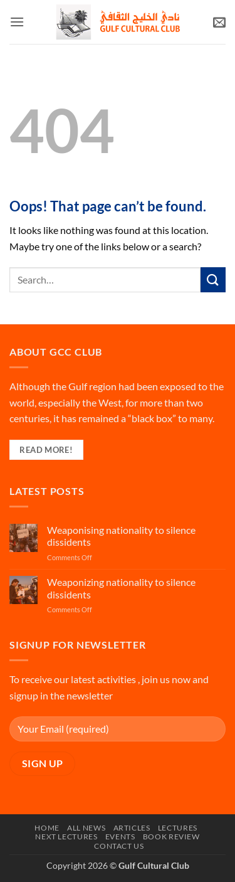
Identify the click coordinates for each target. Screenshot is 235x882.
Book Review (171, 836)
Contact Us (119, 846)
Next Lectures (66, 836)
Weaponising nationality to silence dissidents (121, 536)
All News (86, 827)
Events (120, 836)
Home (46, 827)
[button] (16, 21)
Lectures (177, 827)
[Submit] (213, 279)
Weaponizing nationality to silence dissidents (121, 588)
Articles (131, 827)
